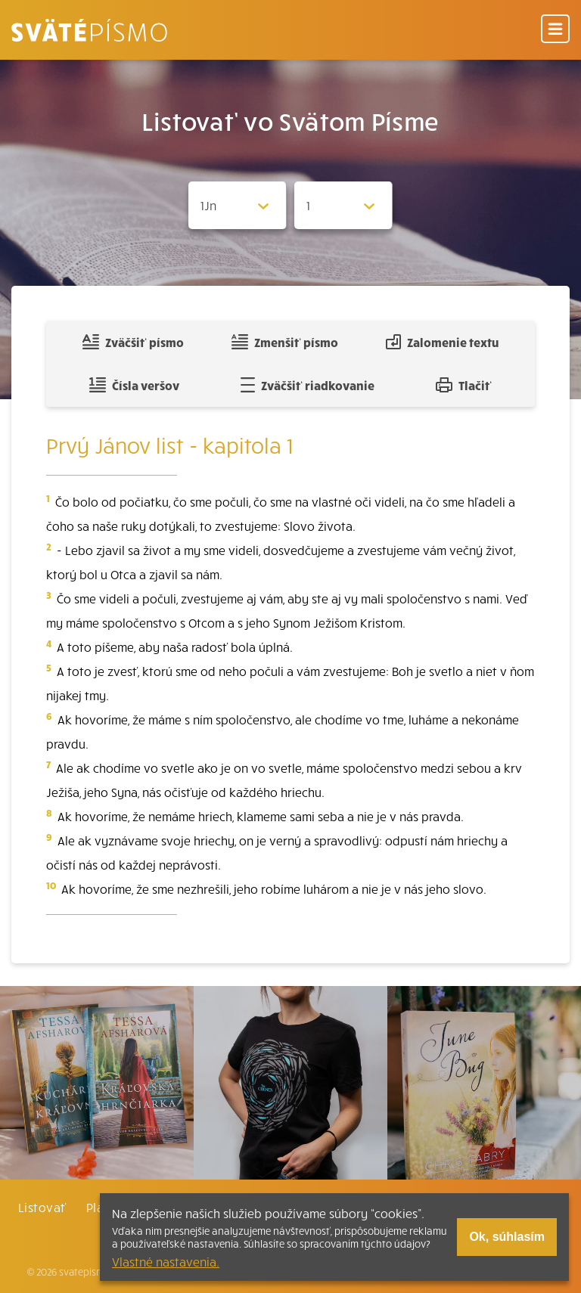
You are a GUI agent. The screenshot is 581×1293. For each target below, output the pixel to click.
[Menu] (555, 29)
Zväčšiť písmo (133, 341)
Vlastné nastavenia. (165, 1261)
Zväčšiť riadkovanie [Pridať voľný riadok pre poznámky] (307, 384)
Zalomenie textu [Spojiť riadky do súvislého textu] (442, 341)
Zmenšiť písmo (284, 341)
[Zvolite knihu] (237, 205)
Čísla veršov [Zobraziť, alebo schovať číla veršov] (134, 384)
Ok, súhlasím (507, 1236)
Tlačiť (464, 384)
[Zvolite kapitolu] (343, 205)
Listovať (42, 1206)
